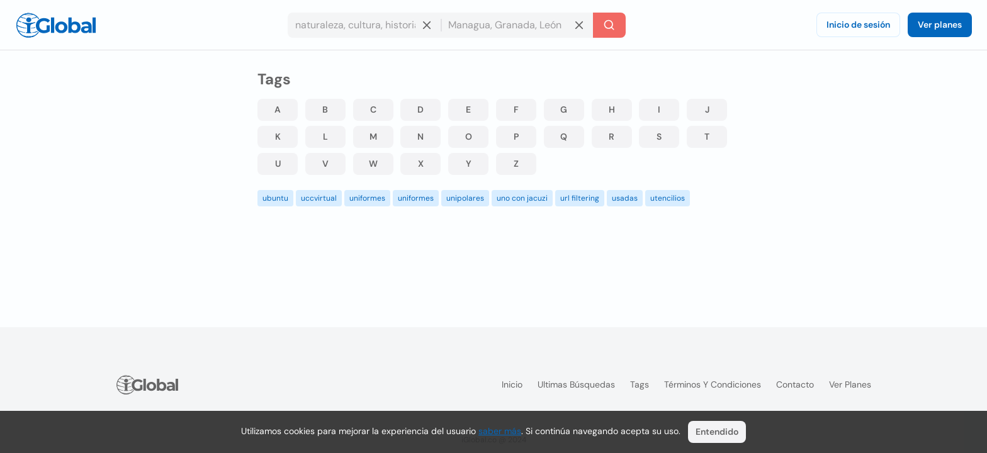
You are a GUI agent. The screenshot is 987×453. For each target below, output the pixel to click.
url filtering (579, 198)
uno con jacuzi (522, 198)
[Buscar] (609, 25)
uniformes (367, 198)
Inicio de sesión (858, 24)
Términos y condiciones (712, 384)
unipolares (465, 198)
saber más (499, 431)
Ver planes (940, 24)
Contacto (795, 384)
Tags (639, 384)
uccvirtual (319, 198)
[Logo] (56, 25)
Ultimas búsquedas (576, 384)
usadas (625, 198)
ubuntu (275, 198)
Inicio (512, 384)
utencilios (667, 198)
